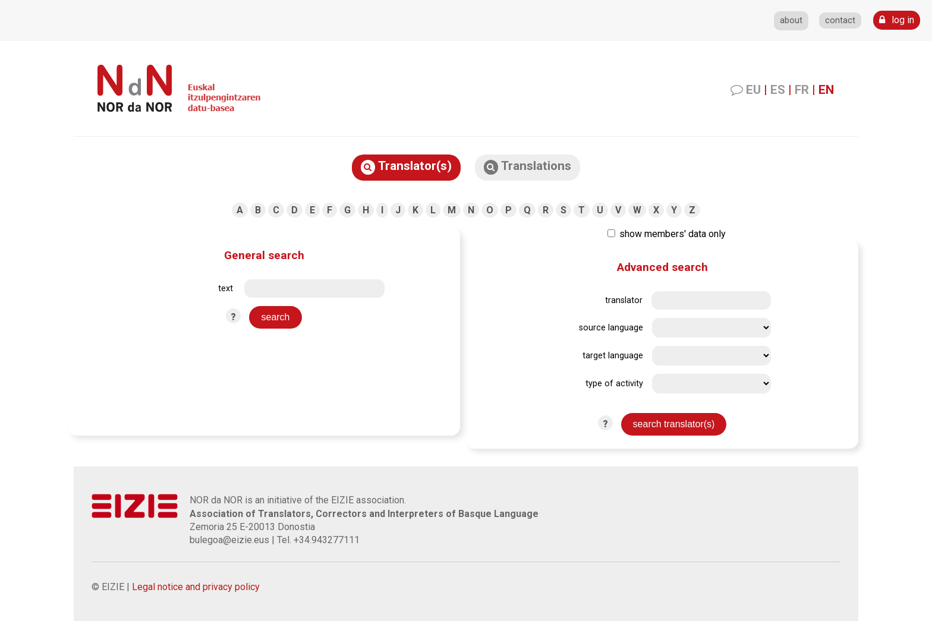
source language (611, 328)
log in (896, 20)
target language (612, 356)
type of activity (614, 384)
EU (753, 90)
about (791, 20)
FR (802, 90)
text (225, 288)
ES (777, 90)
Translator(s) (406, 167)
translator (624, 300)
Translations (527, 167)
